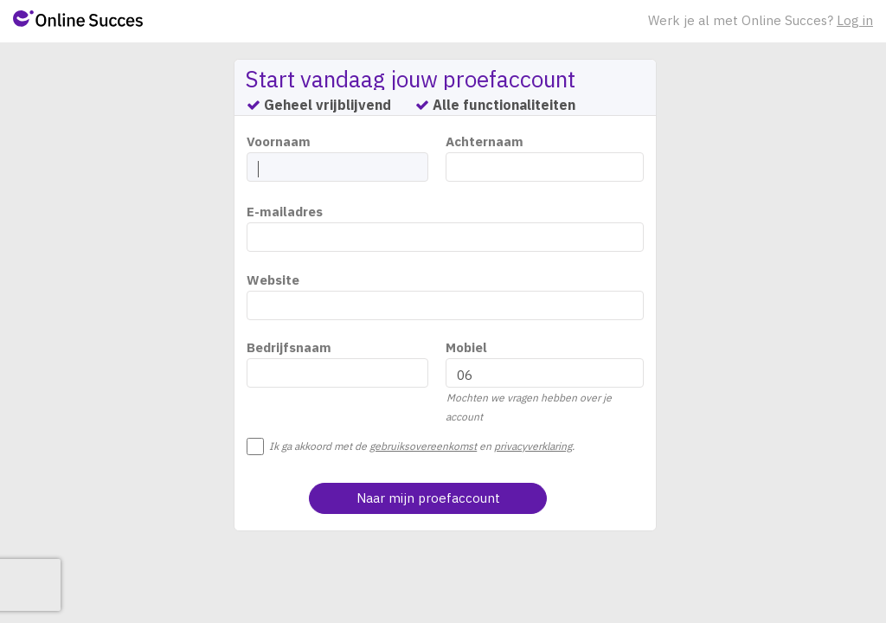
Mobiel (466, 347)
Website (273, 279)
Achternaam (484, 141)
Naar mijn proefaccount (428, 498)
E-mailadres (285, 211)
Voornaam (279, 141)
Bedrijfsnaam (289, 347)
